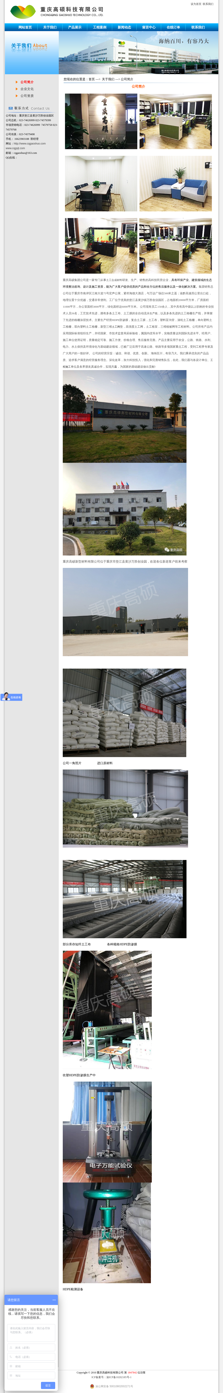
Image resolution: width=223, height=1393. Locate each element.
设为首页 (196, 4)
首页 (92, 79)
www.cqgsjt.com (15, 148)
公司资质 (27, 96)
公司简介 (27, 82)
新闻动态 (124, 27)
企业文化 (27, 89)
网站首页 (25, 27)
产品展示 (74, 27)
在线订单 (173, 27)
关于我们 (50, 27)
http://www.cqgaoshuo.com (30, 143)
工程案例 (99, 27)
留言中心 (149, 27)
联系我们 (208, 4)
